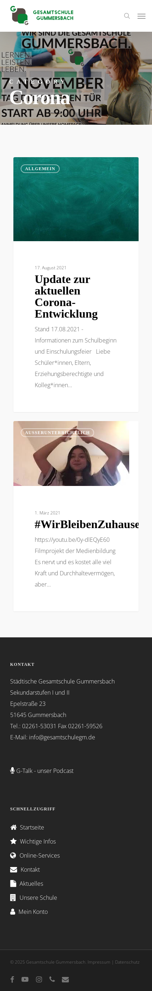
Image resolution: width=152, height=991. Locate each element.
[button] (141, 15)
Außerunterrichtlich (57, 432)
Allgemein (40, 168)
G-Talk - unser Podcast (44, 771)
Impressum (99, 962)
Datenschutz (127, 962)
